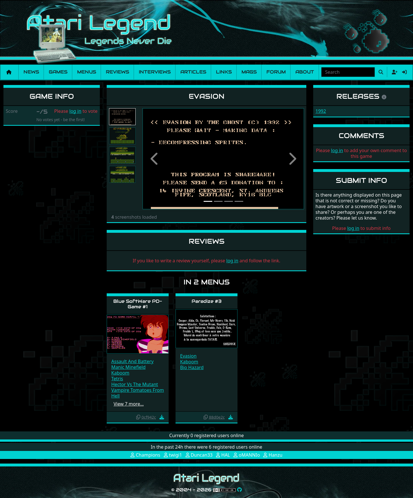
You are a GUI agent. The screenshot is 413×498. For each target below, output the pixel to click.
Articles (193, 72)
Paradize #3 (207, 301)
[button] (155, 158)
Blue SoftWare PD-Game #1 (137, 304)
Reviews (117, 72)
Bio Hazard (192, 367)
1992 (320, 111)
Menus (86, 72)
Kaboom (120, 373)
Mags (249, 72)
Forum (276, 72)
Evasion (188, 356)
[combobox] (348, 72)
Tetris (117, 378)
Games (58, 72)
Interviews (155, 72)
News (31, 72)
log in (75, 111)
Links (224, 72)
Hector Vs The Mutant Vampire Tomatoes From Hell (137, 390)
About (304, 72)
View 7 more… (129, 404)
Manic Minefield (128, 367)
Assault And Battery (132, 361)
